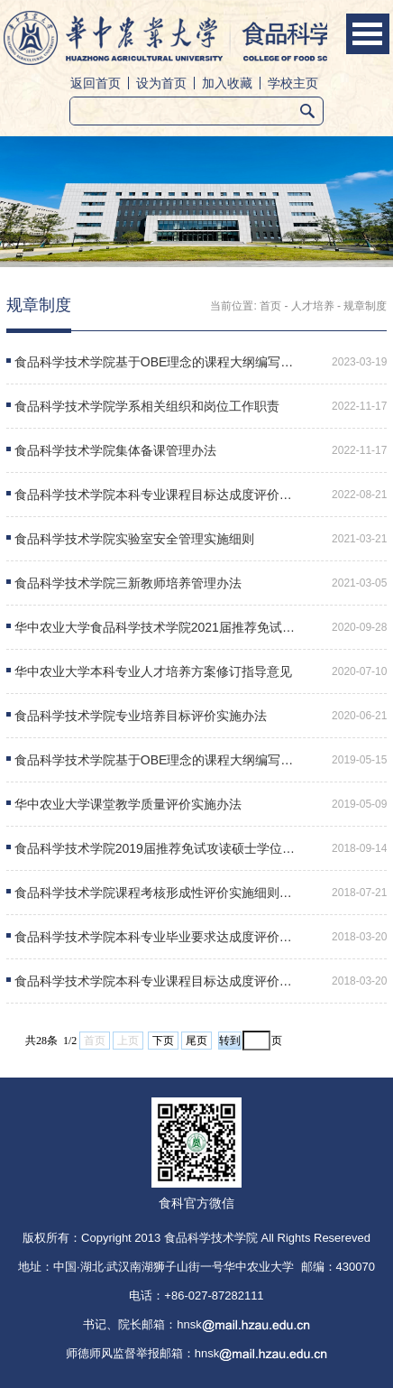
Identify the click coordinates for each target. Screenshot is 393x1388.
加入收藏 (227, 83)
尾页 (196, 1040)
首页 (270, 306)
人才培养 (312, 306)
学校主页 (293, 83)
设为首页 (161, 83)
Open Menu (367, 34)
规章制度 (365, 306)
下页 (163, 1040)
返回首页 (95, 83)
